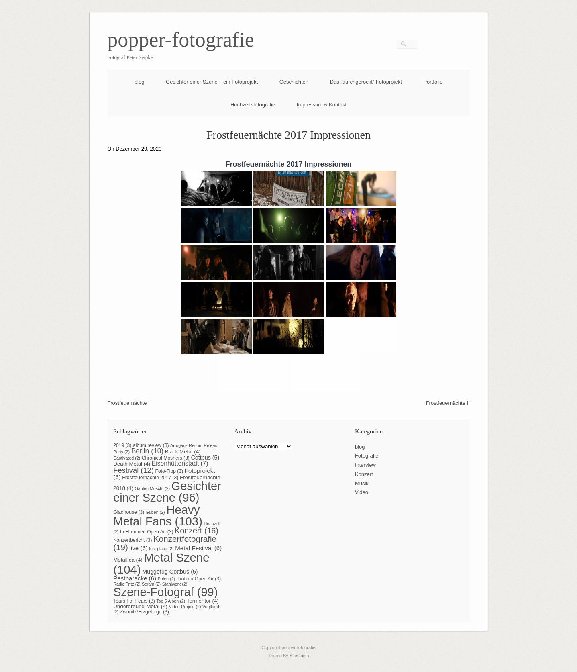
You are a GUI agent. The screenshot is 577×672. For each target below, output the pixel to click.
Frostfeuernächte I (128, 403)
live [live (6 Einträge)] (138, 548)
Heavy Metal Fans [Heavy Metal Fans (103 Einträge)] (157, 515)
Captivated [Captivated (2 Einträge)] (126, 457)
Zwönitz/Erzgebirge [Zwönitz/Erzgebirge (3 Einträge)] (144, 612)
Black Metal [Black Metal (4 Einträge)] (183, 452)
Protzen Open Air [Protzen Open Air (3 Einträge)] (199, 579)
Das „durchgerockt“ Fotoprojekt (366, 82)
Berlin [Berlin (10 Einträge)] (147, 451)
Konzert (364, 474)
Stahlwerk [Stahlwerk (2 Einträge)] (175, 584)
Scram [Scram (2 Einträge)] (151, 584)
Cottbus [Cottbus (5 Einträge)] (205, 457)
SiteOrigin (299, 655)
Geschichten (293, 82)
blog (140, 82)
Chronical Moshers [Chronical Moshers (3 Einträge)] (166, 458)
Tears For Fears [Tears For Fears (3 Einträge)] (134, 601)
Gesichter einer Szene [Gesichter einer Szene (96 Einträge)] (167, 492)
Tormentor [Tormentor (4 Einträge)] (203, 601)
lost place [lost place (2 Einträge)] (161, 548)
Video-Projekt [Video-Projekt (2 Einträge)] (185, 606)
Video (361, 492)
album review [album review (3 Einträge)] (151, 445)
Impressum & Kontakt (322, 105)
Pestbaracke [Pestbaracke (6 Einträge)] (134, 578)
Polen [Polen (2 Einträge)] (166, 578)
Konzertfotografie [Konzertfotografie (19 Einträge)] (164, 543)
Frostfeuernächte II (448, 403)
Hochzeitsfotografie (252, 105)
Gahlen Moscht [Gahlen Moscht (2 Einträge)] (152, 488)
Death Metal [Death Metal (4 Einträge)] (131, 464)
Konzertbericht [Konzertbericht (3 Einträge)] (132, 540)
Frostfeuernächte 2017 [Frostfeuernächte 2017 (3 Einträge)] (150, 477)
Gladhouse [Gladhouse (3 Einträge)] (128, 512)
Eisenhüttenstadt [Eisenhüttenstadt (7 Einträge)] (180, 463)
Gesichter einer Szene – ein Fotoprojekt (212, 82)
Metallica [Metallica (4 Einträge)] (128, 560)
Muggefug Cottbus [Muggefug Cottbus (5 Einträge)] (170, 571)
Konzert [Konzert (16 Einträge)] (196, 530)
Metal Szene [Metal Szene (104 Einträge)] (161, 563)
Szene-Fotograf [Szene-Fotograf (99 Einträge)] (165, 592)
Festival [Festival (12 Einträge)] (133, 470)
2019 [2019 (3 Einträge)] (122, 445)
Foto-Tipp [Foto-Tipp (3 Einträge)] (169, 471)
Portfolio (432, 82)
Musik (362, 483)
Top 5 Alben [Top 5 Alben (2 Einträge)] (170, 600)
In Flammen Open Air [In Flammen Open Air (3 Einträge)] (146, 532)
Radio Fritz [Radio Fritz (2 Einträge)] (127, 584)
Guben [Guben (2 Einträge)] (155, 512)
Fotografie (367, 456)
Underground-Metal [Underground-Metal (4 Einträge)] (140, 606)
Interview (365, 465)
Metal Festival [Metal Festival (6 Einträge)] (198, 548)
